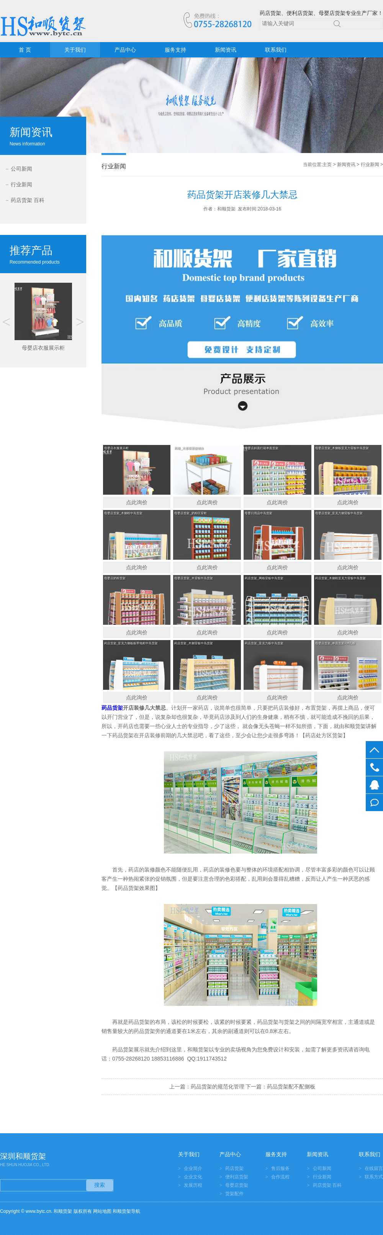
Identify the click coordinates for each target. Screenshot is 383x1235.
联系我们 (275, 50)
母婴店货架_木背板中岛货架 (193, 578)
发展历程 (193, 1185)
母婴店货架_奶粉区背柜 (190, 513)
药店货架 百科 (27, 200)
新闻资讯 (225, 50)
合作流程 (280, 1177)
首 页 (25, 50)
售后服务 (280, 1168)
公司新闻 (21, 169)
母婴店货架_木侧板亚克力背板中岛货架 (342, 448)
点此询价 (136, 502)
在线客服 (374, 784)
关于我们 (75, 50)
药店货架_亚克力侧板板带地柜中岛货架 (131, 643)
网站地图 (102, 1211)
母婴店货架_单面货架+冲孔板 (335, 643)
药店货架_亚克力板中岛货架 (264, 643)
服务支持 (175, 50)
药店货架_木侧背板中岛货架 (193, 643)
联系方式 (374, 1177)
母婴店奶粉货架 (115, 578)
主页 (327, 164)
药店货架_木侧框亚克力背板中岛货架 (340, 578)
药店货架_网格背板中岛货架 (264, 578)
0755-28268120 (374, 767)
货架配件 (234, 1193)
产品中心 (125, 50)
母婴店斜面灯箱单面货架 (261, 448)
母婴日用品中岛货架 (258, 513)
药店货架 (234, 1168)
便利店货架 (236, 1177)
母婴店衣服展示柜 (116, 448)
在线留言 (374, 802)
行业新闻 (21, 184)
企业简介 (193, 1168)
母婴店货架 (236, 1185)
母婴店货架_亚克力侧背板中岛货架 (339, 513)
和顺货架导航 (126, 1211)
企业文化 (193, 1177)
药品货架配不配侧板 (291, 1086)
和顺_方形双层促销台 (188, 448)
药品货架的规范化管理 (217, 1086)
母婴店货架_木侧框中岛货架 (123, 513)
